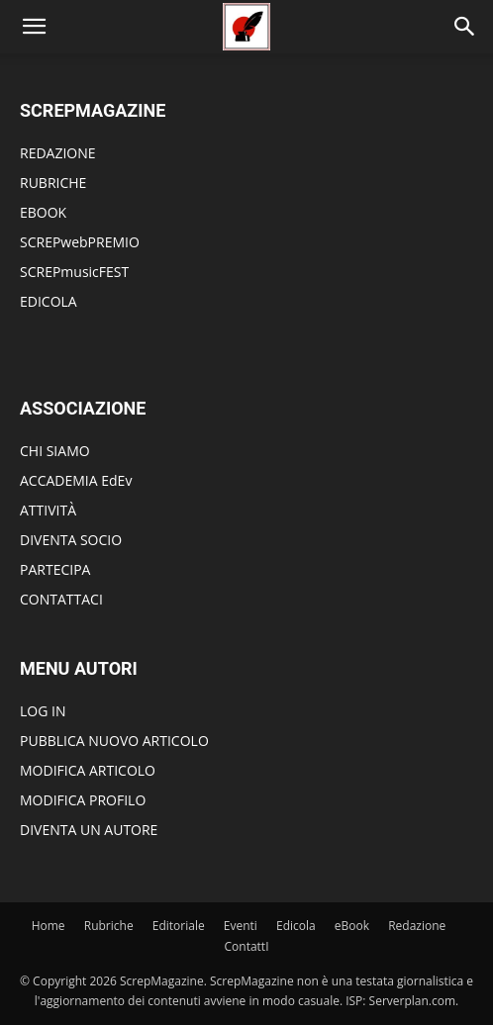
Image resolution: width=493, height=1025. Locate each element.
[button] (33, 26)
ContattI (247, 946)
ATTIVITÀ (48, 510)
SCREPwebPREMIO (80, 242)
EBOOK (43, 212)
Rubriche (109, 925)
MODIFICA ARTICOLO (87, 770)
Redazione (416, 925)
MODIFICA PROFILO (83, 800)
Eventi (240, 925)
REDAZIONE (58, 152)
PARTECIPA (55, 569)
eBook (352, 925)
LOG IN (42, 710)
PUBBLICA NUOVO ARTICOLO (114, 740)
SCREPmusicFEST (74, 271)
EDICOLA (48, 301)
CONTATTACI (61, 599)
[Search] (465, 26)
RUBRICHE (53, 182)
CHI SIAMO (55, 450)
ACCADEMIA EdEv (76, 480)
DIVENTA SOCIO (71, 539)
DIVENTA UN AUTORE (88, 829)
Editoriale (178, 925)
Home (48, 925)
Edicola (296, 925)
